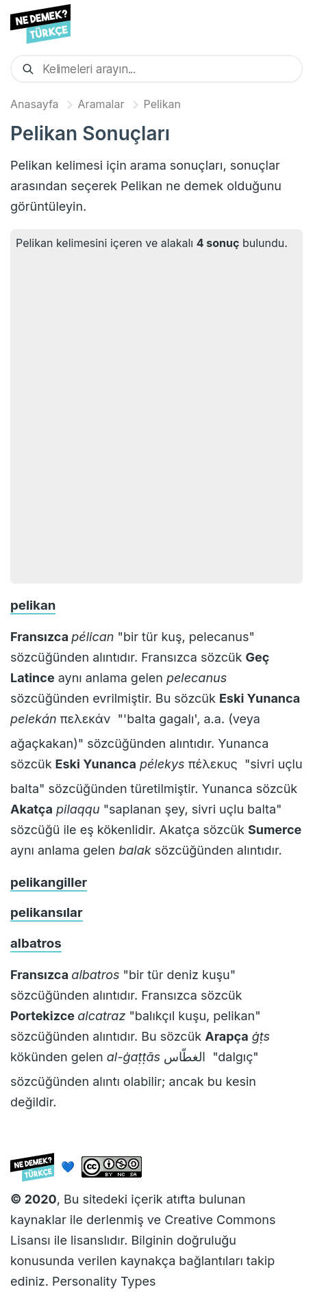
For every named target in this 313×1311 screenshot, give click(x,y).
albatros (36, 943)
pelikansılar (46, 912)
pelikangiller (48, 882)
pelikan (32, 605)
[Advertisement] (156, 415)
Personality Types (103, 1281)
